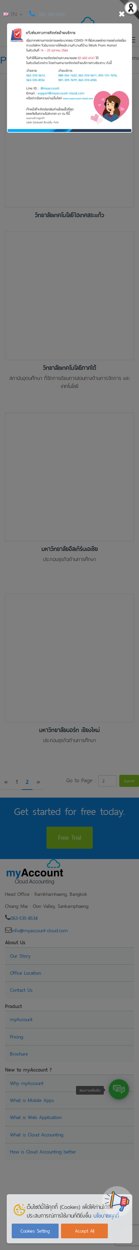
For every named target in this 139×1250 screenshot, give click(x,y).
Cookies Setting (35, 1231)
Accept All (84, 1231)
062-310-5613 (52, 14)
